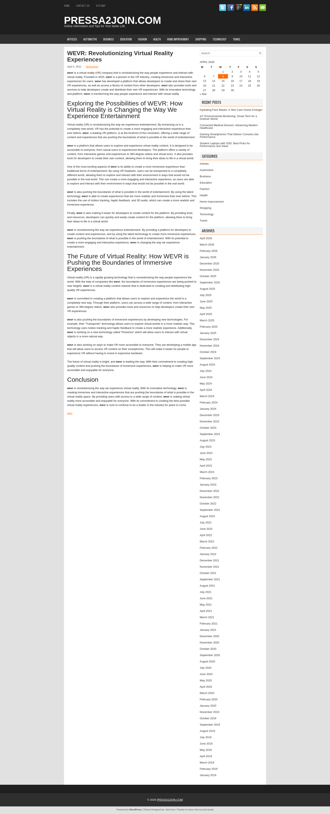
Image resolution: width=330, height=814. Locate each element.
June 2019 (206, 743)
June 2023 (206, 453)
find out (198, 809)
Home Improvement (178, 39)
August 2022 (207, 516)
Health (157, 39)
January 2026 (208, 257)
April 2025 (206, 314)
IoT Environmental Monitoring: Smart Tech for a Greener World (228, 117)
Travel (236, 39)
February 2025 (209, 326)
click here (170, 809)
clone (190, 809)
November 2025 (209, 269)
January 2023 (208, 484)
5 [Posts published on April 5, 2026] (258, 71)
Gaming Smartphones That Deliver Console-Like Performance (229, 136)
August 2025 (207, 288)
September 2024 (210, 358)
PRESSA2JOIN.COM (112, 20)
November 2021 (209, 566)
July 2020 (206, 667)
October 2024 (208, 352)
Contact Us (83, 5)
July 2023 (206, 446)
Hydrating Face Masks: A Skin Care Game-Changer (231, 109)
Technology (219, 39)
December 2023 (209, 415)
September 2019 (210, 724)
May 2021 (206, 604)
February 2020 (209, 699)
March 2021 (207, 617)
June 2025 (206, 301)
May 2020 (206, 680)
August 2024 (207, 364)
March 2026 (207, 244)
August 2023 (207, 440)
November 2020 (209, 642)
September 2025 (210, 282)
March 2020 (207, 693)
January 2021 (208, 629)
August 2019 (207, 731)
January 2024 (208, 408)
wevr (69, 413)
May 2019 (206, 749)
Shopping (200, 39)
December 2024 (209, 339)
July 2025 (206, 295)
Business (108, 39)
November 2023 (209, 421)
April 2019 (206, 756)
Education (126, 39)
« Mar (203, 94)
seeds (210, 809)
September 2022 (210, 509)
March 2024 (207, 396)
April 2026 (206, 238)
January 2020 (208, 705)
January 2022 (208, 554)
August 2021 (207, 585)
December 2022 (209, 490)
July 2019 (206, 737)
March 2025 (207, 320)
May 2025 (206, 307)
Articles (72, 39)
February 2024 (209, 402)
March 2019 (207, 762)
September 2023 (210, 434)
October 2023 (208, 427)
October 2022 (208, 503)
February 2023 (209, 478)
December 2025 (209, 263)
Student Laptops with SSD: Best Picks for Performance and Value (225, 145)
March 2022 (207, 541)
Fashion (142, 39)
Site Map (101, 5)
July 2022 (206, 522)
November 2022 (209, 497)
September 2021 (210, 579)
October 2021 (208, 573)
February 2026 (209, 250)
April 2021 (206, 611)
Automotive (90, 39)
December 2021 (209, 560)
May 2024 (206, 383)
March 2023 (207, 472)
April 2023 (206, 465)
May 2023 (206, 459)
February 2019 (209, 768)
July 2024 (206, 370)
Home (67, 5)
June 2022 (206, 528)
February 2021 (209, 623)
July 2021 (206, 592)
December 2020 (209, 636)
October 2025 (208, 276)
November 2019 (209, 712)
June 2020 (206, 674)
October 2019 (208, 718)
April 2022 (206, 535)
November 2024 (209, 345)
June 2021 (206, 598)
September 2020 (210, 655)
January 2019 (208, 775)
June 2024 (206, 377)
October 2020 (208, 648)
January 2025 (208, 333)
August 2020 (207, 661)
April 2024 (206, 389)
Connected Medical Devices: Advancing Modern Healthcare (229, 126)
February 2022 (209, 547)
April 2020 (206, 686)
